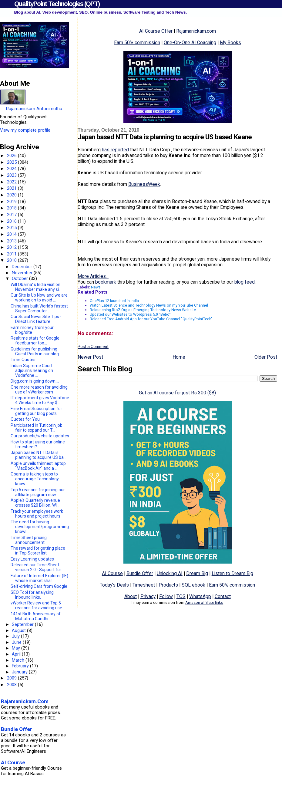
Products (168, 585)
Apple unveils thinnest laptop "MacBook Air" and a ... (38, 466)
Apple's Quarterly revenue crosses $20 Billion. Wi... (35, 503)
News (96, 287)
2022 (12, 182)
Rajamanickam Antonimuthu (34, 108)
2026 (12, 155)
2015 (12, 227)
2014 (12, 234)
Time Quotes (23, 359)
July (16, 636)
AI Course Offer (156, 31)
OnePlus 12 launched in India (114, 300)
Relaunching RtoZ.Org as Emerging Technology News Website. (143, 310)
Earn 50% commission (137, 42)
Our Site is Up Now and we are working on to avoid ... (39, 297)
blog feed (244, 282)
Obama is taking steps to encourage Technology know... (35, 479)
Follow (166, 596)
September (23, 624)
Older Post (265, 357)
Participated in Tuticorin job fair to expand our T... (36, 428)
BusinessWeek (144, 184)
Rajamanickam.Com (25, 701)
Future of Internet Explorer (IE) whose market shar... (39, 578)
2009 (12, 678)
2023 (12, 175)
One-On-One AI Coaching (190, 42)
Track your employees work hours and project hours (37, 513)
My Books (230, 42)
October (20, 278)
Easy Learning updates (32, 559)
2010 (12, 260)
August (19, 630)
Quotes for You (25, 419)
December (22, 266)
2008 (12, 684)
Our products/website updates (40, 435)
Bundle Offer (139, 573)
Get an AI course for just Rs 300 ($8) (177, 393)
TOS (181, 596)
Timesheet (144, 585)
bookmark (105, 282)
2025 (12, 162)
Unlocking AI (170, 573)
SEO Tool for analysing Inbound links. (32, 595)
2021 (12, 188)
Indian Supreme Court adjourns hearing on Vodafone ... (32, 370)
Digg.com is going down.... (35, 381)
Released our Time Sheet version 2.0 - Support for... (37, 567)
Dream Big (197, 573)
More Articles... (93, 276)
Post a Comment (93, 346)
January (20, 672)
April (17, 654)
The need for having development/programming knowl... (40, 526)
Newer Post (90, 357)
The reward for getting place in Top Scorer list (38, 550)
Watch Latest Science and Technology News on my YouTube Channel (149, 305)
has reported (115, 150)
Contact (223, 596)
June (17, 642)
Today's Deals (114, 585)
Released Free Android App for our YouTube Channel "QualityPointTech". (151, 319)
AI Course (112, 573)
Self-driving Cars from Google (39, 586)
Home (179, 357)
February (21, 665)
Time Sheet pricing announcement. (29, 540)
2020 (12, 195)
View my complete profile (25, 130)
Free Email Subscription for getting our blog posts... (36, 411)
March (18, 660)
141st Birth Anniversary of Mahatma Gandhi (36, 616)
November (23, 272)
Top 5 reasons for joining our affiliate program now (38, 492)
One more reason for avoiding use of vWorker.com (39, 389)
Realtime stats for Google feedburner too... (35, 340)
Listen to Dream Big (232, 573)
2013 (12, 241)
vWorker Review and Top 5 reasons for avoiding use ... (38, 605)
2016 (12, 221)
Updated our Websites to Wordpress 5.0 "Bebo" (130, 314)
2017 (12, 214)
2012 (12, 247)
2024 (12, 168)
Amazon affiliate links (204, 602)
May (16, 648)
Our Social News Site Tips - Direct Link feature (36, 319)
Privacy (148, 596)
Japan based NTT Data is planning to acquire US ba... (38, 455)
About (130, 596)
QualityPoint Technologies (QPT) (56, 4)
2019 (12, 201)
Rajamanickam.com (196, 31)
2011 (12, 254)
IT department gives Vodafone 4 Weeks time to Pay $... (40, 400)
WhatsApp (200, 596)
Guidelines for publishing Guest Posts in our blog (35, 351)
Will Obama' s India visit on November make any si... (36, 287)
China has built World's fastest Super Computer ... (39, 308)
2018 (12, 208)
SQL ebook (193, 585)
